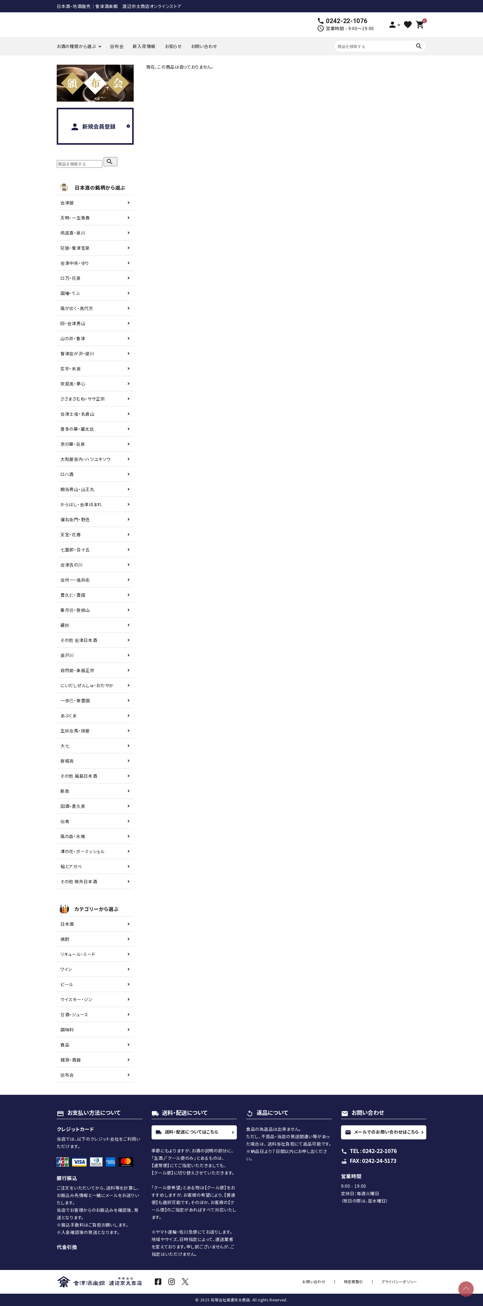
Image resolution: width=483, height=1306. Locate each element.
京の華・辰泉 (72, 444)
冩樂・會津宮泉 (75, 248)
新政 (64, 791)
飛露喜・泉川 (72, 233)
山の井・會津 (72, 338)
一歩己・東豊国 (75, 700)
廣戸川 (67, 655)
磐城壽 (67, 761)
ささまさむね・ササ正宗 (82, 399)
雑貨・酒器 (70, 1060)
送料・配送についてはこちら (187, 1131)
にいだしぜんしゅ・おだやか (87, 685)
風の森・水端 (72, 836)
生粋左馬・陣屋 (75, 731)
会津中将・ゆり (74, 263)
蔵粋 (64, 625)
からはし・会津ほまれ (81, 504)
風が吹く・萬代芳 (76, 308)
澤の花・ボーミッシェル (82, 851)
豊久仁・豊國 (72, 595)
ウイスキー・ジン (76, 999)
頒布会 (117, 46)
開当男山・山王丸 (77, 489)
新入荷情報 (144, 46)
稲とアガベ (71, 866)
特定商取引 (367, 1281)
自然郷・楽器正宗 (77, 670)
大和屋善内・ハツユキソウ (85, 459)
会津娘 (67, 203)
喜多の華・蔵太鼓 (77, 429)
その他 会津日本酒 (78, 640)
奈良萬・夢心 (72, 384)
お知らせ (173, 46)
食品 (64, 1045)
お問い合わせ (204, 46)
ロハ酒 (67, 474)
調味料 (67, 1029)
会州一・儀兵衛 (75, 580)
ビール (66, 984)
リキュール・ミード (77, 954)
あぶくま (68, 715)
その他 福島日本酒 (78, 776)
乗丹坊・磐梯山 (75, 610)
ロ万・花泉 (70, 278)
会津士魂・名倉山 (77, 414)
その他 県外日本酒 (78, 881)
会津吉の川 (71, 565)
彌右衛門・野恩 (75, 519)
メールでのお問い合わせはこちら (382, 1131)
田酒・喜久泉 (72, 806)
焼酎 (64, 939)
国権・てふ (70, 293)
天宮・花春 (70, 534)
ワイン (66, 969)
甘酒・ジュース (74, 1014)
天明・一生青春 (75, 218)
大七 (64, 746)
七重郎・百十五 (75, 549)
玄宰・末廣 (70, 368)
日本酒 (67, 924)
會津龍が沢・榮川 (77, 353)
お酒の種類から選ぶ (76, 46)
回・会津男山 (72, 323)
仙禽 (64, 821)
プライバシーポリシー (404, 1281)
